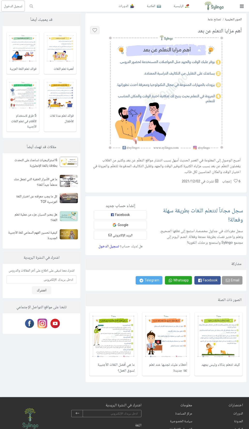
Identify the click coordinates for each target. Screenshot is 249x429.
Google (120, 225)
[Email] (232, 280)
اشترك (41, 290)
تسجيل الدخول (13, 6)
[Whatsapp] (178, 280)
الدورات (238, 413)
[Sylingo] (214, 6)
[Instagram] (41, 323)
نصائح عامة (214, 19)
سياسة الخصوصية (181, 421)
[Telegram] (149, 280)
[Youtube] (54, 323)
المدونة (238, 421)
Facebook (120, 215)
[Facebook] (207, 280)
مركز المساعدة (183, 413)
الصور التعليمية (233, 19)
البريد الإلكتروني (120, 235)
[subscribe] (77, 413)
